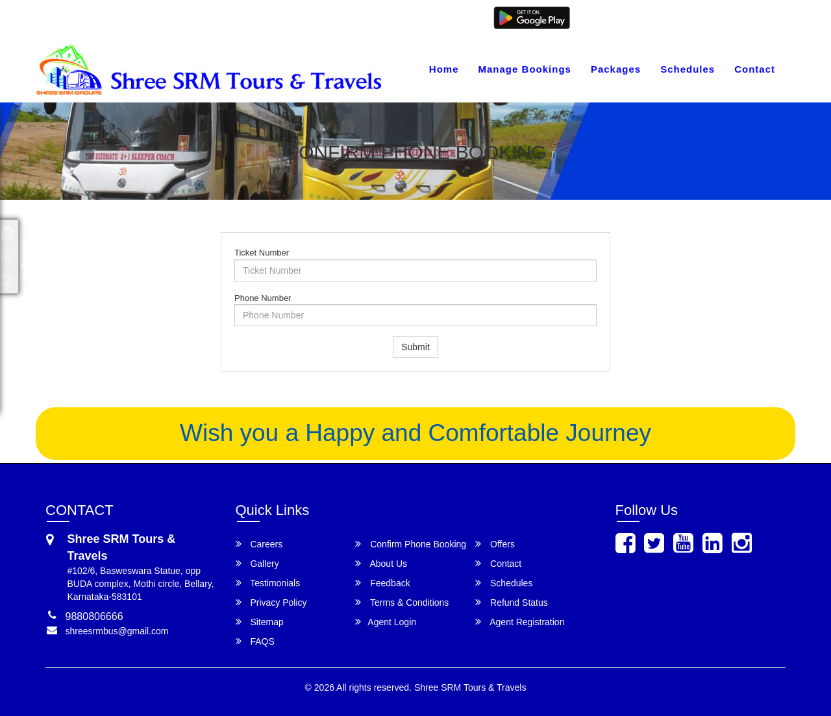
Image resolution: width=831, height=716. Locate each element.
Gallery (257, 563)
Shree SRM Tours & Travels (470, 687)
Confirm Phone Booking (410, 543)
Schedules (687, 69)
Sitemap (260, 621)
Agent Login (673, 18)
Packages (616, 69)
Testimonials (268, 582)
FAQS (255, 641)
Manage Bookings (524, 69)
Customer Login (606, 18)
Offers (495, 543)
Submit (415, 347)
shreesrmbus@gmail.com (104, 18)
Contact (754, 69)
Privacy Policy (271, 602)
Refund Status (511, 602)
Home (444, 69)
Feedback (382, 582)
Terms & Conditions (402, 602)
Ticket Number (261, 252)
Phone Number (262, 298)
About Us (381, 563)
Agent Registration (745, 18)
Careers (259, 543)
